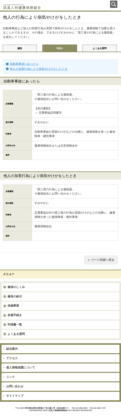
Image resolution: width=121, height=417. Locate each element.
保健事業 (13, 305)
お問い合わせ (14, 386)
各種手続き (15, 315)
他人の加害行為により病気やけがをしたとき (39, 68)
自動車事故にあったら (24, 63)
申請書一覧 (15, 324)
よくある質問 (16, 334)
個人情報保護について (20, 367)
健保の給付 (15, 296)
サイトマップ (14, 395)
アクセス (12, 358)
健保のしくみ (16, 287)
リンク (10, 376)
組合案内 (12, 348)
